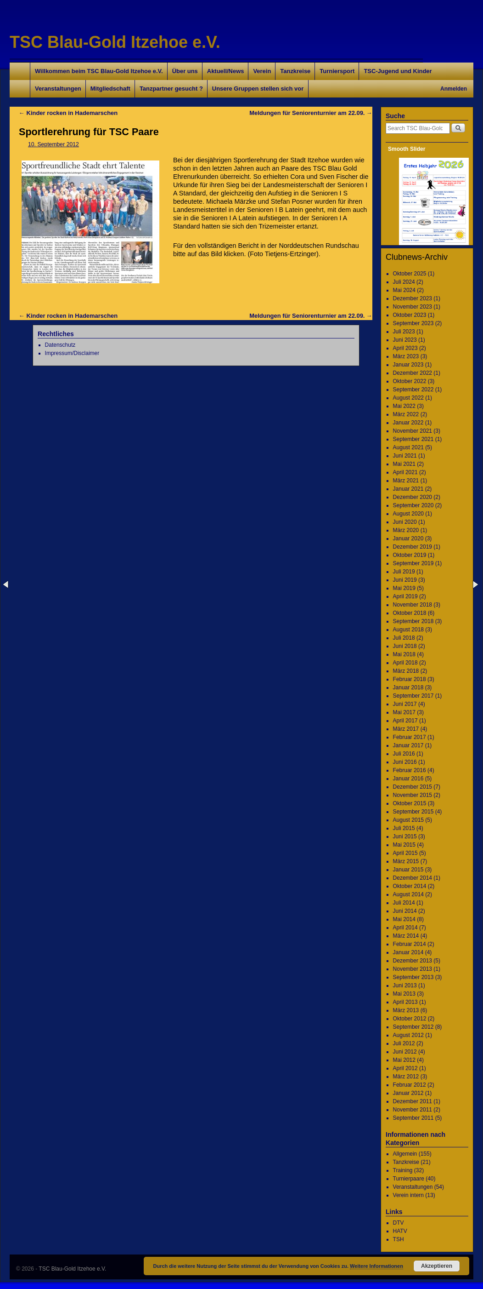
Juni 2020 (405, 522)
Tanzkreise (295, 71)
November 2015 (412, 795)
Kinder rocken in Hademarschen (68, 112)
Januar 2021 (408, 489)
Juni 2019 (405, 580)
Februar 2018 (409, 679)
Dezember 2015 (412, 787)
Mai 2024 (404, 290)
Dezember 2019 (412, 547)
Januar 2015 (408, 869)
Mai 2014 (404, 919)
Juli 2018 (404, 638)
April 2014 (405, 927)
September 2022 (413, 389)
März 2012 (406, 1076)
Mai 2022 (404, 406)
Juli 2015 (404, 828)
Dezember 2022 (412, 373)
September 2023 (413, 323)
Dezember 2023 (412, 298)
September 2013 (413, 977)
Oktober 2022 (410, 381)
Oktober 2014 (410, 886)
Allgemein (405, 1154)
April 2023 (405, 348)
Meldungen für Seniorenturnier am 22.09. (310, 112)
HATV (400, 1231)
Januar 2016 (408, 778)
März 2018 (406, 671)
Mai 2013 (404, 994)
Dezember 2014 (412, 878)
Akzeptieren (436, 1266)
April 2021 (405, 472)
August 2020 (408, 513)
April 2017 (405, 720)
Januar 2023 (408, 364)
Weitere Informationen (376, 1266)
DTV (398, 1223)
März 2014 (406, 936)
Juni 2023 (405, 340)
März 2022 (406, 414)
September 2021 (413, 439)
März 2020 (406, 530)
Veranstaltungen (58, 88)
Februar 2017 (409, 737)
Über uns (185, 71)
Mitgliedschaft (110, 88)
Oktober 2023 (410, 315)
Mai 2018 (404, 654)
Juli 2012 (404, 1043)
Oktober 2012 (410, 1018)
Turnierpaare (408, 1178)
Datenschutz (60, 345)
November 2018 (412, 605)
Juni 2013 (405, 985)
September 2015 (413, 811)
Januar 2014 (408, 952)
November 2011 (412, 1109)
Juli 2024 (404, 282)
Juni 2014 (405, 911)
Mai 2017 (404, 712)
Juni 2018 (405, 646)
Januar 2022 (408, 422)
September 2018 (413, 621)
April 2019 (405, 596)
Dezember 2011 (412, 1101)
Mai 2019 (404, 588)
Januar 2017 (408, 745)
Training (403, 1170)
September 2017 (413, 696)
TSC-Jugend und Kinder (398, 71)
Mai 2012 (404, 1060)
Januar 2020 (408, 538)
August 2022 (408, 398)
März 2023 (406, 356)
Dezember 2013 (412, 960)
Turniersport (337, 71)
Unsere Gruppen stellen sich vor (257, 88)
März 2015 (406, 861)
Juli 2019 (404, 571)
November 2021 (412, 431)
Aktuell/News (225, 71)
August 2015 (408, 820)
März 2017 (406, 729)
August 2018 (408, 629)
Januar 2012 (408, 1093)
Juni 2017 (405, 704)
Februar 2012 (409, 1085)
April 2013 (405, 1002)
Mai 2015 (404, 845)
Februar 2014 (409, 944)
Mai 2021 (404, 464)
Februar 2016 (409, 770)
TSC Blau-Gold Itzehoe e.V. (115, 42)
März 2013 (406, 1010)
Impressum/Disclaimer (72, 353)
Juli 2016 (404, 753)
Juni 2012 (405, 1051)
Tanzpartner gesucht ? (171, 88)
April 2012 (405, 1068)
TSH (398, 1239)
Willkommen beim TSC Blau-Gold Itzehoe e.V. (99, 71)
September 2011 (413, 1118)
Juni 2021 (405, 456)
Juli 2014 (404, 902)
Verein (262, 71)
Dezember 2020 (412, 497)
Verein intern (408, 1195)
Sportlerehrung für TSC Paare (89, 131)
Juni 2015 (405, 836)
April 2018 (405, 662)
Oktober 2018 (410, 613)
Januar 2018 (408, 687)
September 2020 (413, 505)
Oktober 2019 (410, 555)
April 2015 (405, 853)
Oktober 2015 (410, 803)
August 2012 (408, 1035)
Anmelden (453, 89)
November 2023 (412, 307)
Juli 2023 (404, 331)
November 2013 (412, 969)
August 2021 (408, 447)
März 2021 (406, 480)
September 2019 (413, 563)
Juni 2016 (405, 762)
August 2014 (408, 894)
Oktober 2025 (410, 273)
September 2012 (413, 1027)
